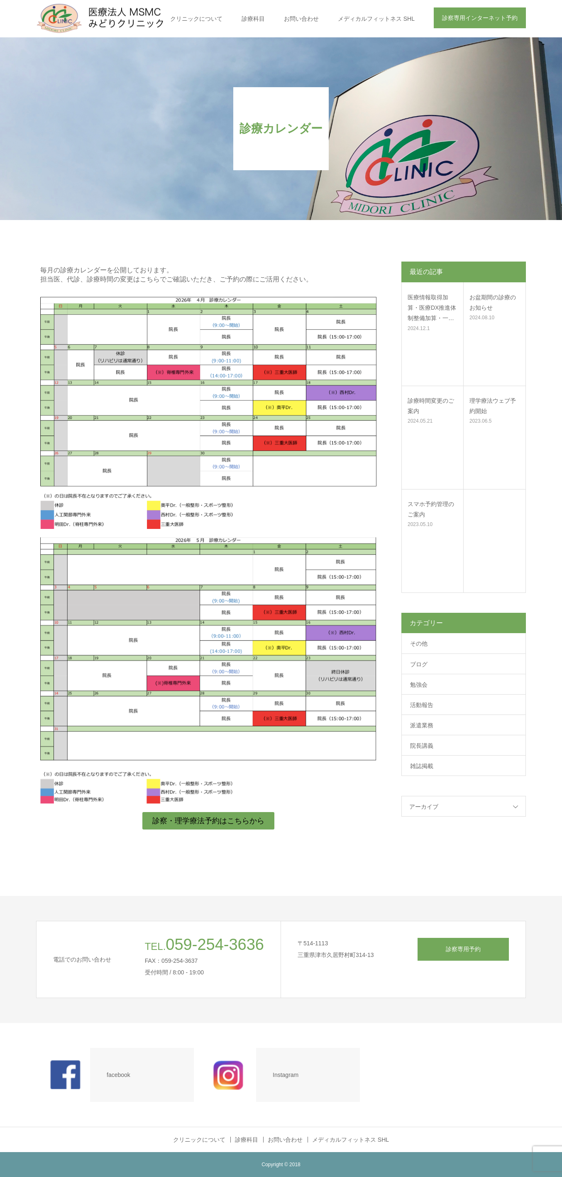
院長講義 (421, 745)
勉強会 (419, 684)
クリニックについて (196, 18)
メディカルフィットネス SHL (376, 18)
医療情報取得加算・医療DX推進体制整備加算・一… (432, 307)
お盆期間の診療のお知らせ (492, 302)
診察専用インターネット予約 (480, 18)
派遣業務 (421, 725)
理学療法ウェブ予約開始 (492, 405)
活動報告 (421, 705)
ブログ (419, 664)
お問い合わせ (301, 18)
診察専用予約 (463, 949)
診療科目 (253, 18)
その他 (419, 643)
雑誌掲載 (421, 766)
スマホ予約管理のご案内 (431, 509)
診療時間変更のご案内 (431, 405)
